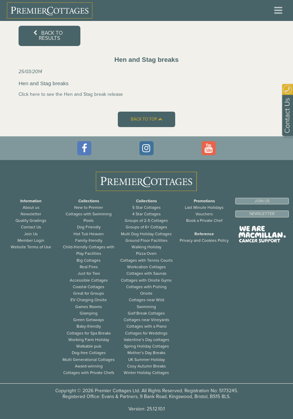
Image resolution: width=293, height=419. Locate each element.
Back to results (48, 35)
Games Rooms (88, 306)
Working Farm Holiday (88, 339)
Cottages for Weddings (146, 333)
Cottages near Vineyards (146, 319)
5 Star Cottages (146, 207)
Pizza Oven (146, 253)
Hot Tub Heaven (89, 233)
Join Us (31, 233)
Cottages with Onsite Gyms (146, 280)
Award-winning (89, 366)
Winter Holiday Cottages (146, 372)
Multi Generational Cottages (89, 359)
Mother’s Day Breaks (146, 352)
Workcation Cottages (146, 266)
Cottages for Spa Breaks (89, 333)
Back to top (146, 119)
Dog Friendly (89, 227)
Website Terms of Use (31, 247)
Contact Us (31, 227)
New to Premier (88, 207)
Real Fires (89, 266)
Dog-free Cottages (89, 352)
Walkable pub (88, 346)
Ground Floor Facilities (146, 240)
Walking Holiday (146, 247)
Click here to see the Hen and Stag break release (71, 94)
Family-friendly (88, 240)
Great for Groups (88, 293)
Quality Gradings (30, 220)
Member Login (31, 240)
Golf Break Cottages (146, 313)
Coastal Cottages (88, 286)
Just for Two (89, 273)
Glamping (89, 313)
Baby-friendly (89, 326)
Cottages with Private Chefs (88, 372)
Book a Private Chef (204, 220)
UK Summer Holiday (146, 359)
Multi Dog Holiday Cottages (146, 233)
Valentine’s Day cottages (146, 339)
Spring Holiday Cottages (146, 346)
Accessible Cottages (89, 280)
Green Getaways (88, 319)
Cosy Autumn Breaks (146, 366)
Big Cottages (89, 260)
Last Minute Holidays (204, 207)
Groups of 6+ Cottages (146, 227)
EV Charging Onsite (88, 299)
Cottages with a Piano (146, 326)
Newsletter (31, 214)
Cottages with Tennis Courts (146, 260)
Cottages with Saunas (146, 273)
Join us (262, 201)
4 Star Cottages (146, 214)
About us (31, 207)
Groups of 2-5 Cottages (146, 220)
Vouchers (204, 214)
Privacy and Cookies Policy (204, 240)
